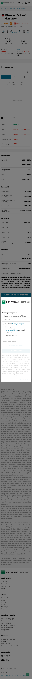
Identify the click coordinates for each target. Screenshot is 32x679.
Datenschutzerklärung (11, 330)
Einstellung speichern (11, 335)
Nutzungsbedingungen (18, 324)
